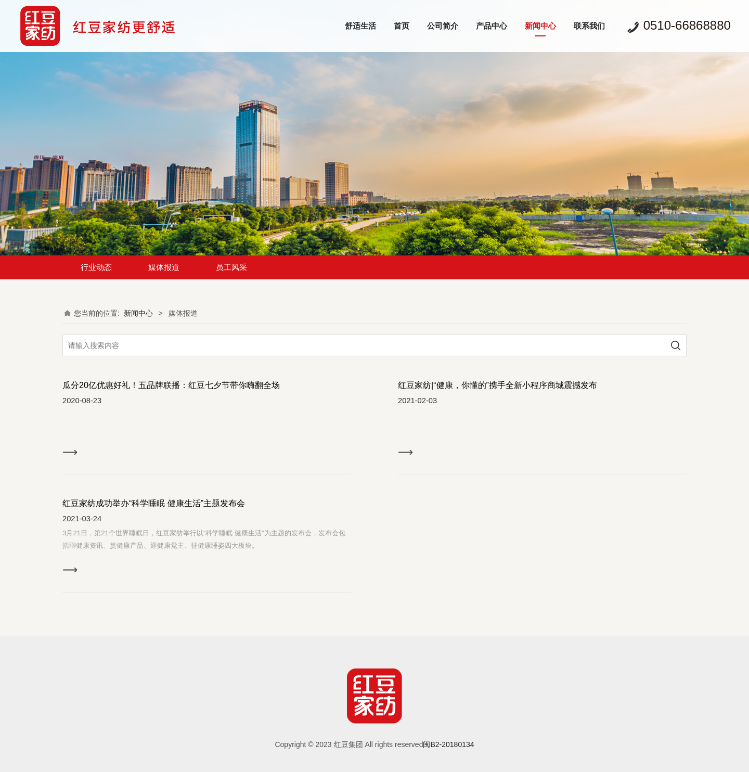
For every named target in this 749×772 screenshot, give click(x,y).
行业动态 (96, 267)
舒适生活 (360, 25)
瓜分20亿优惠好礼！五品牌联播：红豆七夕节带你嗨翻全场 (171, 385)
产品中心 (491, 25)
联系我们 (589, 25)
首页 (401, 25)
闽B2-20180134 (448, 744)
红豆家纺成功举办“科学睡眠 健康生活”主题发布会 (153, 503)
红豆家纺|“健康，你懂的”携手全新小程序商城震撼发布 (497, 385)
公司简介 (442, 25)
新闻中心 (540, 25)
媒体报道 (163, 267)
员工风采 (231, 267)
